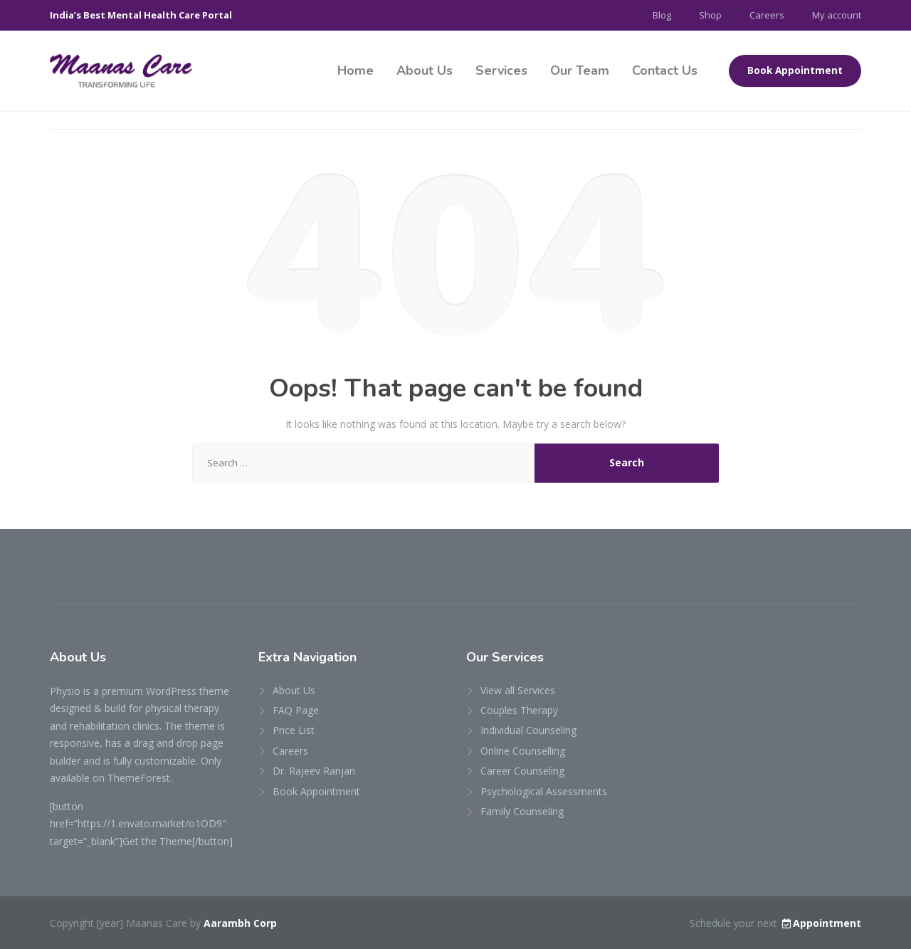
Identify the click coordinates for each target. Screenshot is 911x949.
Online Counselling (522, 750)
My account (836, 15)
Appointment (820, 923)
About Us (424, 70)
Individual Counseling (528, 730)
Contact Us (664, 70)
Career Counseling (522, 770)
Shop (710, 15)
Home (355, 70)
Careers (766, 15)
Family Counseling (522, 811)
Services (501, 70)
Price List (294, 730)
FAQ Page (296, 710)
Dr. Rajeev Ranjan (314, 770)
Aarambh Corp (240, 923)
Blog (662, 15)
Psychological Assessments (543, 791)
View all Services (517, 690)
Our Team (579, 70)
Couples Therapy (519, 710)
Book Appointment (795, 70)
